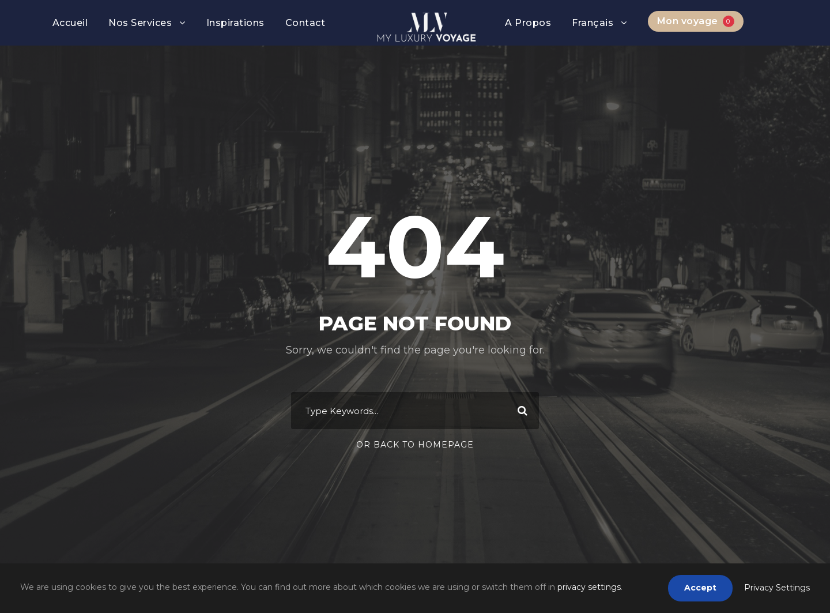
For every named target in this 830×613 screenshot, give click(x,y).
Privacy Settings (777, 587)
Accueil (70, 22)
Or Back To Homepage (415, 444)
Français (592, 22)
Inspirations (235, 22)
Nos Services (140, 22)
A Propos (528, 22)
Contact (305, 22)
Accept (700, 587)
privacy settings (589, 587)
